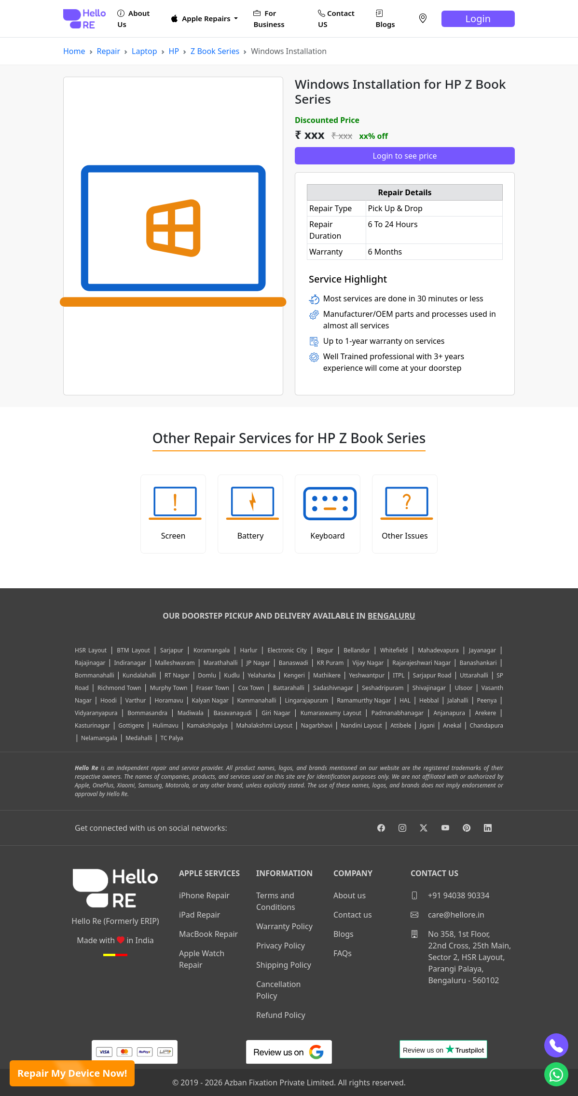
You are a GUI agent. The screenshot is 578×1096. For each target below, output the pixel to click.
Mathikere (327, 675)
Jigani (427, 725)
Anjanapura (449, 713)
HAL (405, 700)
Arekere (485, 713)
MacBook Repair (208, 934)
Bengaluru (391, 615)
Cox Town (251, 688)
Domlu (208, 675)
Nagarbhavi (316, 725)
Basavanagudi (232, 713)
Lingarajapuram (307, 700)
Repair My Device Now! (72, 1073)
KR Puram (330, 663)
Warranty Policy (284, 926)
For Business (268, 18)
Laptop (144, 51)
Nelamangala (99, 738)
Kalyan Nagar (210, 700)
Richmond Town (119, 688)
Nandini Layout (361, 725)
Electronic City (287, 650)
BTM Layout (133, 650)
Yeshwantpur (367, 675)
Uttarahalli (474, 675)
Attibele (400, 725)
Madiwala (191, 713)
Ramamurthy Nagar (364, 700)
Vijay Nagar (368, 663)
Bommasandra (147, 713)
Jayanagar (482, 650)
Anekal (452, 725)
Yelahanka (261, 675)
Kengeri (294, 675)
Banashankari (477, 663)
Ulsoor (463, 688)
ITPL (398, 675)
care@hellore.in (447, 914)
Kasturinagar (92, 725)
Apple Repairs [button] (201, 18)
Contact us (352, 914)
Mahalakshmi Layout (264, 725)
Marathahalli (221, 663)
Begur (325, 650)
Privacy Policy (280, 945)
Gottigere (131, 725)
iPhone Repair (204, 895)
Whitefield (394, 650)
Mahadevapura (438, 650)
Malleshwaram (175, 663)
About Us (133, 18)
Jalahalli (457, 700)
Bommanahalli (94, 675)
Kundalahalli (139, 675)
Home (74, 51)
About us (349, 895)
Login (478, 18)
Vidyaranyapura (96, 713)
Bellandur (357, 650)
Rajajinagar (90, 663)
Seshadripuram (382, 688)
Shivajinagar (429, 688)
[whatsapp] (556, 1074)
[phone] (556, 1045)
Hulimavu (165, 725)
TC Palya (172, 738)
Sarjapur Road (432, 675)
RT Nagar (177, 675)
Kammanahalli (256, 700)
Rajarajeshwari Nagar (421, 663)
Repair (109, 51)
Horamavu (169, 700)
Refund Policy (280, 1015)
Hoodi (108, 700)
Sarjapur (171, 650)
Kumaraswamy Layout (331, 713)
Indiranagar (130, 663)
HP (174, 51)
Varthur (135, 700)
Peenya (487, 700)
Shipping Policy (283, 965)
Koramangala (211, 650)
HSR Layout (91, 650)
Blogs (385, 18)
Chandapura (487, 725)
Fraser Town (213, 688)
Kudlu (232, 675)
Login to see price (405, 155)
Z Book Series (215, 51)
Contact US (336, 18)
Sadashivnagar (333, 688)
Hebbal (429, 700)
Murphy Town (169, 688)
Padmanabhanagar (398, 713)
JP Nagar (258, 663)
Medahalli (138, 738)
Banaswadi (293, 663)
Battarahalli (288, 688)
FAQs (342, 953)
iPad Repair (199, 914)
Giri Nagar (275, 713)
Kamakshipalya (207, 725)
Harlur (248, 650)
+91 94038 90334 (450, 895)
